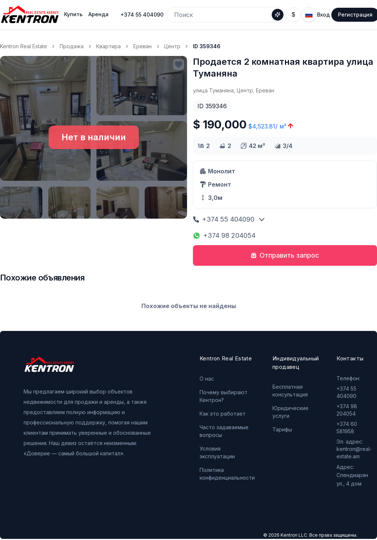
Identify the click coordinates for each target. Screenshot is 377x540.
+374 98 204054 (224, 235)
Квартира (108, 46)
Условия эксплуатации (217, 452)
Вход (323, 14)
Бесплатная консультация (290, 391)
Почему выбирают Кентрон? (223, 396)
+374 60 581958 (347, 427)
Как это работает (223, 413)
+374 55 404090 (141, 14)
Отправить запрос (285, 255)
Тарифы (282, 429)
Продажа (72, 46)
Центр (172, 46)
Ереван (142, 46)
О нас (207, 378)
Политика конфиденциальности (227, 474)
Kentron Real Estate (23, 46)
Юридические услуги (290, 412)
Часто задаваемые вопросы (224, 431)
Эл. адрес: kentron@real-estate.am (354, 448)
